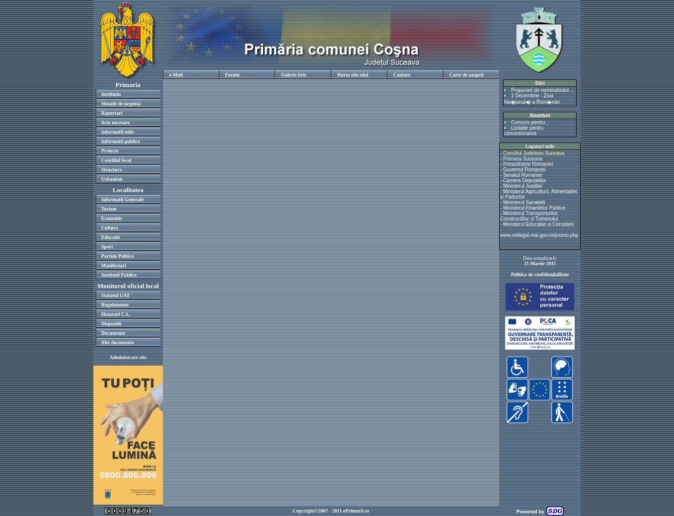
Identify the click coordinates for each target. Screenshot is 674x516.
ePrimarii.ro (356, 511)
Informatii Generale (122, 199)
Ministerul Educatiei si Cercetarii (538, 224)
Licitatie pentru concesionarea (523, 130)
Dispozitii (111, 323)
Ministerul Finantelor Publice (534, 208)
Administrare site (128, 357)
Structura (111, 169)
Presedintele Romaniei (528, 164)
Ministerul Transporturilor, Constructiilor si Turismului (529, 216)
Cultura (109, 227)
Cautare (402, 74)
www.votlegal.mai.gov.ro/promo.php (539, 235)
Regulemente (115, 304)
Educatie (110, 237)
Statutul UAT (115, 295)
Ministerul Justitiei (522, 186)
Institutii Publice (119, 275)
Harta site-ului (353, 74)
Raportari (112, 113)
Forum (232, 74)
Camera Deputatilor (524, 180)
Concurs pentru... (530, 122)
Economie (111, 218)
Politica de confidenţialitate (540, 274)
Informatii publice (120, 141)
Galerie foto (293, 74)
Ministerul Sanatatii (524, 202)
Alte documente (117, 342)
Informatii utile (117, 132)
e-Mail (176, 74)
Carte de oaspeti (466, 74)
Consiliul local (116, 160)
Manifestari (113, 265)
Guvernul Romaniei (524, 169)
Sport (107, 246)
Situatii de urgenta (121, 103)
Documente (113, 333)
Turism (109, 209)
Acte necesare (115, 122)
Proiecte (110, 150)
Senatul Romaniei (522, 175)
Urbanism (112, 179)
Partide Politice (117, 256)
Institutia (111, 94)
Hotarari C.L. (116, 314)
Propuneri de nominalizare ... (543, 90)
